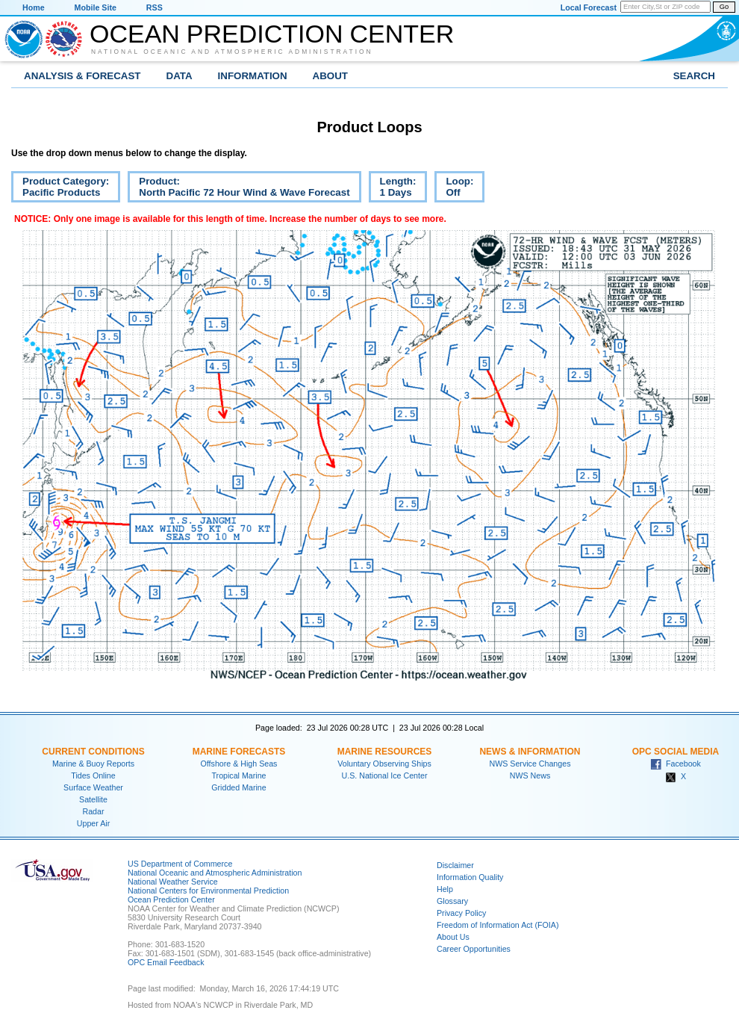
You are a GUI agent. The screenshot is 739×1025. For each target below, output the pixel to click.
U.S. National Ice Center (385, 775)
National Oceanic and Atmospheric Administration (232, 51)
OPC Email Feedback (166, 962)
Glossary (452, 901)
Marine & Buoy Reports (93, 763)
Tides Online (93, 775)
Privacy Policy (461, 912)
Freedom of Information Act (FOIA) (497, 924)
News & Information (529, 751)
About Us (453, 936)
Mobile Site (95, 7)
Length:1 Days (393, 189)
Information (252, 75)
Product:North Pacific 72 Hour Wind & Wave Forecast (238, 189)
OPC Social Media (675, 751)
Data (179, 75)
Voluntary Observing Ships (384, 763)
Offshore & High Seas (239, 763)
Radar (93, 811)
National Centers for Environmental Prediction (208, 890)
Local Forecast (589, 7)
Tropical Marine (238, 775)
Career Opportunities (474, 948)
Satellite (93, 799)
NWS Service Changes (530, 763)
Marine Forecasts (239, 751)
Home (33, 7)
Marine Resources (384, 751)
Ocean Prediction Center (272, 33)
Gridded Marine (238, 787)
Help (445, 889)
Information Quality (470, 877)
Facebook (675, 763)
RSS (154, 7)
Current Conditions (93, 751)
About (330, 75)
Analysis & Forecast (82, 75)
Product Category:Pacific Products (60, 189)
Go (724, 6)
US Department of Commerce (180, 863)
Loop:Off (453, 189)
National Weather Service (173, 881)
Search (694, 75)
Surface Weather (93, 787)
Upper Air (93, 823)
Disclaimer (455, 865)
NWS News (530, 775)
